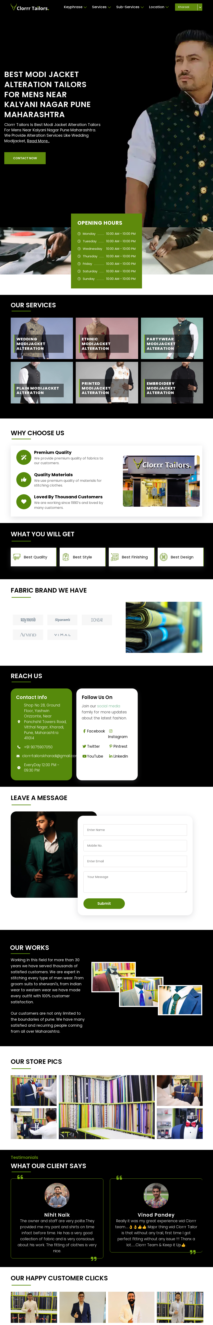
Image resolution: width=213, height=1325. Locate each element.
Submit (104, 903)
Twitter (91, 746)
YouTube (92, 756)
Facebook (93, 731)
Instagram (118, 734)
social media (108, 706)
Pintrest (117, 746)
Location (159, 7)
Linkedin (118, 756)
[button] (25, 158)
